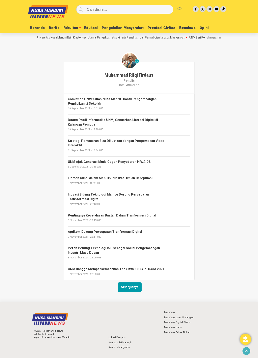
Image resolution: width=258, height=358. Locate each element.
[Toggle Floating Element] (245, 339)
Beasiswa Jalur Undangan (179, 317)
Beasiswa (187, 28)
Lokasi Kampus (117, 337)
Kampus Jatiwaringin (120, 342)
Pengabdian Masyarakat (123, 28)
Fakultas (70, 28)
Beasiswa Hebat (173, 327)
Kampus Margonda (119, 347)
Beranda (37, 28)
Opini (204, 28)
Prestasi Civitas (161, 28)
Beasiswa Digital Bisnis (177, 322)
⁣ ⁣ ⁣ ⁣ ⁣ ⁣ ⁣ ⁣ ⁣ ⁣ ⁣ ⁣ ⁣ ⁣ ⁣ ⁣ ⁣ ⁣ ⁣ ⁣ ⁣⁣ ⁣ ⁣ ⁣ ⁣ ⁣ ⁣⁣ (116, 312)
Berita (54, 28)
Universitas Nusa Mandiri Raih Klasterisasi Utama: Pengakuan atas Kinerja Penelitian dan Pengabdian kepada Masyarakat (111, 38)
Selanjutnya (130, 287)
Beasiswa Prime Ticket (177, 332)
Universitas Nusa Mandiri (57, 337)
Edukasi (91, 28)
